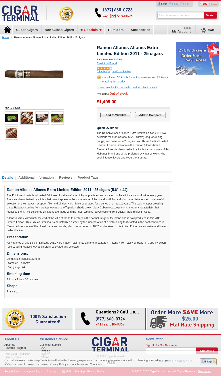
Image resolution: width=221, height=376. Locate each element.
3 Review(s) (103, 71)
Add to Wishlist (115, 115)
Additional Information (36, 177)
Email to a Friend (107, 63)
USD (164, 4)
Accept (208, 361)
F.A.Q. (43, 347)
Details (7, 177)
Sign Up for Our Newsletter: (162, 345)
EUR (175, 4)
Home (5, 37)
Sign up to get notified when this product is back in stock (127, 87)
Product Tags (88, 177)
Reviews (65, 177)
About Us (9, 344)
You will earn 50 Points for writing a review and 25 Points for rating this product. (134, 79)
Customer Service (50, 344)
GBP (185, 4)
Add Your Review (121, 71)
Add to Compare (150, 115)
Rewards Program (15, 347)
